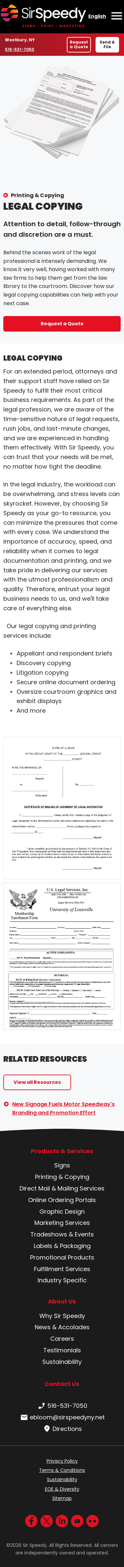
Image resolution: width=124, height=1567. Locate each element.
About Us (62, 1301)
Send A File (107, 44)
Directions (62, 1429)
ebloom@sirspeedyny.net (62, 1417)
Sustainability (62, 1362)
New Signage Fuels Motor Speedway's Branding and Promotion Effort (63, 1108)
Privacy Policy (62, 1461)
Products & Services (62, 1151)
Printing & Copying (37, 195)
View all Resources (37, 1082)
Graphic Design (62, 1211)
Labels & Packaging (62, 1246)
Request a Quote (79, 44)
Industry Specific (62, 1280)
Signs (62, 1165)
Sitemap (62, 1498)
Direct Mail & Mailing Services (62, 1188)
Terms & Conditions (62, 1470)
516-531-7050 (20, 49)
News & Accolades (62, 1327)
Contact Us (62, 1384)
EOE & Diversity (62, 1489)
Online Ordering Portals (62, 1200)
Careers (62, 1339)
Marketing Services (62, 1223)
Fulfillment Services (62, 1269)
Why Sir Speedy (62, 1316)
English (97, 16)
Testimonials (62, 1350)
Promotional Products (62, 1257)
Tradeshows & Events (62, 1234)
